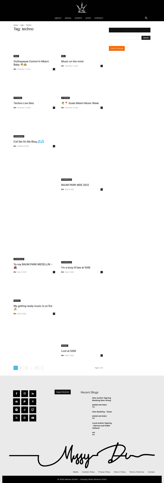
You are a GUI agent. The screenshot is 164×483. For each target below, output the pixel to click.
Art (93, 433)
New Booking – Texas (102, 412)
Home (16, 25)
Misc (63, 56)
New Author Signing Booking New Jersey (101, 399)
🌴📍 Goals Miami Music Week (80, 103)
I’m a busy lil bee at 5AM (75, 267)
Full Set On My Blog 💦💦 (29, 141)
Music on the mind (72, 61)
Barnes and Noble (99, 405)
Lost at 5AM (68, 350)
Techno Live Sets (24, 103)
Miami (16, 56)
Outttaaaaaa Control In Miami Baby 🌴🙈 (31, 63)
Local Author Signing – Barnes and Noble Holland (102, 425)
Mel (15, 69)
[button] (146, 18)
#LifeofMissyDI (18, 136)
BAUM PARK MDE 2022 (75, 184)
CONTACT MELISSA (116, 48)
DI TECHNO (17, 98)
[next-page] (42, 368)
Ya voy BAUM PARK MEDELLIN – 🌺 (33, 266)
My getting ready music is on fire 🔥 (33, 307)
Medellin (17, 301)
